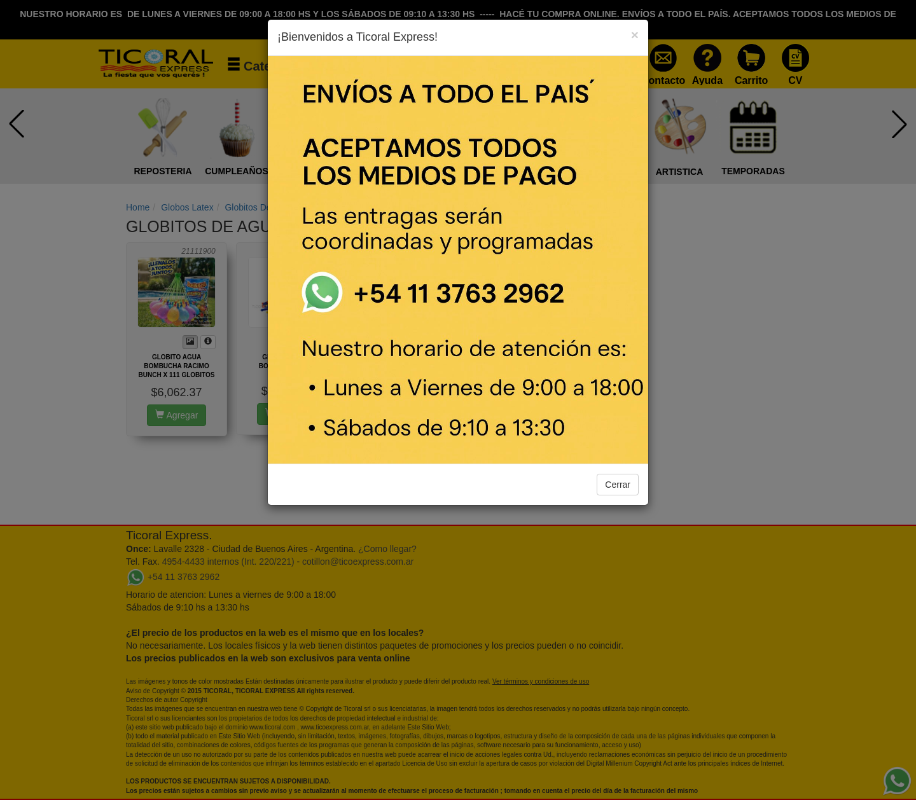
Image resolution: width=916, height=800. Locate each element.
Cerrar (617, 484)
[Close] (635, 34)
